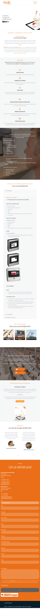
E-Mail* (20, 561)
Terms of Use (24, 606)
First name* (20, 513)
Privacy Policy (12, 580)
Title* (20, 502)
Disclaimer (29, 606)
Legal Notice (10, 606)
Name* (20, 525)
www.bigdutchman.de (5, 482)
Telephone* (20, 549)
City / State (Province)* (20, 543)
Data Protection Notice (17, 606)
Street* (20, 507)
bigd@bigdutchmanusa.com (6, 498)
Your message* (20, 573)
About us (5, 606)
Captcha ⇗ (15, 596)
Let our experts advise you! (21, 53)
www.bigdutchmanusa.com (6, 496)
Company (20, 537)
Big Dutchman (23, 47)
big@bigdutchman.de (5, 484)
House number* (20, 519)
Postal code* (20, 531)
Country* (20, 555)
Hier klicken (11, 595)
